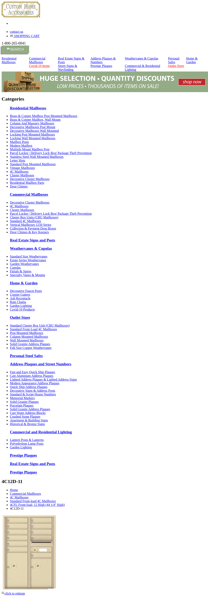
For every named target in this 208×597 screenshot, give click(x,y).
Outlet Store (176, 66)
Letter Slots (17, 160)
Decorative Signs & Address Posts (32, 390)
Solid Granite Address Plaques (30, 344)
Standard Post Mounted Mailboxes (33, 164)
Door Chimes (19, 186)
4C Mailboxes (19, 171)
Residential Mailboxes (9, 60)
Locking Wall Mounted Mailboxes (32, 138)
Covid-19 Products (22, 309)
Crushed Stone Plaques (25, 416)
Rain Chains (18, 302)
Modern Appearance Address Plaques (34, 383)
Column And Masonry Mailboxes (32, 123)
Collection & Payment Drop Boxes (33, 228)
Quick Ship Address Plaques (28, 387)
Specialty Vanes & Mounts (27, 275)
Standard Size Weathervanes (28, 256)
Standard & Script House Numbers (33, 394)
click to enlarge (13, 593)
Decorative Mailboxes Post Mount (32, 127)
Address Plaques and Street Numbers (40, 364)
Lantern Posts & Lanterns (27, 440)
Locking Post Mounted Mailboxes (32, 134)
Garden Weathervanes (24, 264)
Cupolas (15, 267)
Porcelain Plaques (21, 405)
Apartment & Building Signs (29, 420)
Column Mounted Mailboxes (29, 336)
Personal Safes (173, 60)
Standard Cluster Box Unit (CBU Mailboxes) (40, 325)
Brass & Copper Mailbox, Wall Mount (35, 119)
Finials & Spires (20, 271)
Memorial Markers (22, 398)
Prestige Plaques (101, 66)
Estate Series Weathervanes (28, 260)
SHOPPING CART (25, 36)
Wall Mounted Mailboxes (27, 340)
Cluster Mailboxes (22, 175)
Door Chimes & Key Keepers (29, 232)
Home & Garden (192, 60)
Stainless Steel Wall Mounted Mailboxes (37, 156)
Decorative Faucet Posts (26, 291)
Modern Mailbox (21, 145)
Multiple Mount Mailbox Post (30, 149)
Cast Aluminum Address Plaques (31, 376)
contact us (16, 31)
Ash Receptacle (20, 298)
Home (14, 490)
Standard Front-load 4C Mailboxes (33, 501)
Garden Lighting (21, 305)
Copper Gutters (20, 294)
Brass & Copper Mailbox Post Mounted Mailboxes (43, 116)
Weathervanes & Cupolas (141, 58)
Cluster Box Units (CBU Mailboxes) (34, 217)
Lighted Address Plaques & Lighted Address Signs (43, 379)
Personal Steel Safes (26, 356)
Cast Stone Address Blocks (28, 413)
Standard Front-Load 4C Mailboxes (33, 329)
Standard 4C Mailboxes (25, 221)
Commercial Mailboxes (37, 60)
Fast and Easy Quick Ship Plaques (32, 372)
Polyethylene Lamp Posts (27, 443)
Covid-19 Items (39, 66)
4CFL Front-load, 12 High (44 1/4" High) (37, 505)
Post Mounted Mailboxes (26, 333)
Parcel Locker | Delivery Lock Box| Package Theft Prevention (51, 153)
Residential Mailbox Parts (27, 182)
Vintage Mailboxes (22, 168)
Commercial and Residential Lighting (41, 432)
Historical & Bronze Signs (27, 424)
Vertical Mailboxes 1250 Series (30, 224)
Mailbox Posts (19, 142)
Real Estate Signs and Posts (32, 240)
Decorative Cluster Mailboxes (30, 179)
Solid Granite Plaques (24, 401)
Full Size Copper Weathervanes (30, 348)
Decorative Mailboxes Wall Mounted (34, 131)
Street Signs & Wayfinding (67, 67)
